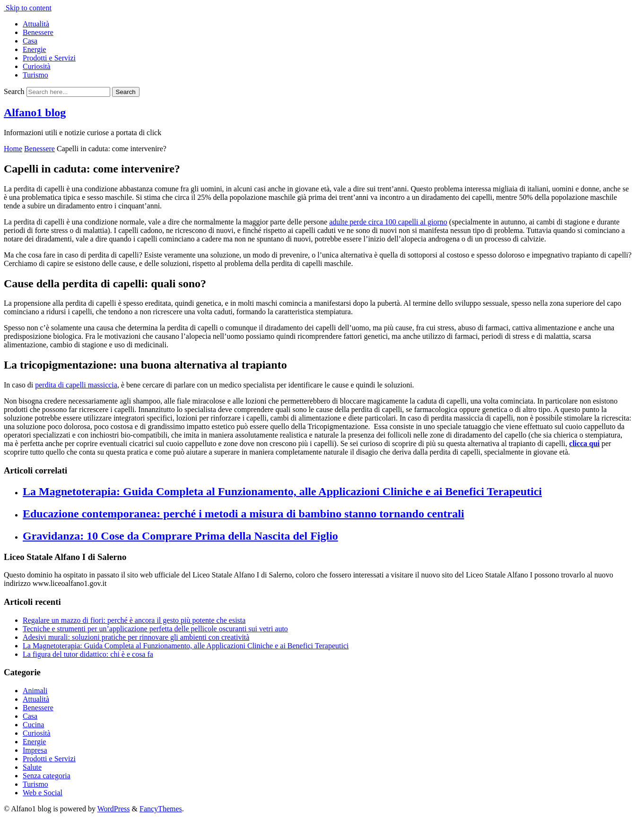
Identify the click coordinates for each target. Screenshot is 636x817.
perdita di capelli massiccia (76, 385)
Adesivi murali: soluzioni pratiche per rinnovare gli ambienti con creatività (136, 637)
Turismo (35, 75)
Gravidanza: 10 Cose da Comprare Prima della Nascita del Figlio (180, 536)
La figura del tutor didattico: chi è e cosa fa (88, 654)
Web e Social (42, 793)
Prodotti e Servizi (49, 58)
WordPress (113, 809)
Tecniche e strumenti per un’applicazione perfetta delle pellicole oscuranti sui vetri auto (155, 629)
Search (14, 91)
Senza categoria (46, 776)
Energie (34, 49)
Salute (32, 767)
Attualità (36, 24)
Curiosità (37, 66)
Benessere (38, 32)
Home (13, 149)
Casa (30, 41)
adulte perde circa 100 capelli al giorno (388, 222)
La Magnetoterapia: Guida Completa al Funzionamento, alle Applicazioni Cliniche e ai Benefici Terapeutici (282, 491)
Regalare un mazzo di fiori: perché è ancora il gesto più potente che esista (134, 620)
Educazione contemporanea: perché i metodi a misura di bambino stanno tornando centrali (243, 513)
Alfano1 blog (35, 112)
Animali (35, 691)
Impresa (35, 750)
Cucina (33, 725)
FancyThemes (160, 809)
